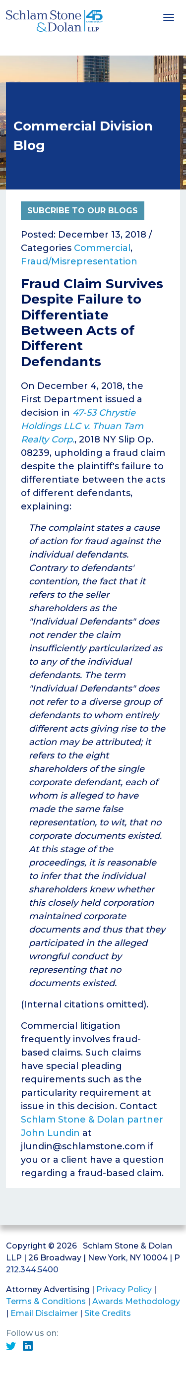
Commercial (102, 248)
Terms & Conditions (46, 1301)
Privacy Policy (124, 1289)
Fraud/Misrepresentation (79, 261)
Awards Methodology (136, 1301)
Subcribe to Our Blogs (82, 210)
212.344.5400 (32, 1269)
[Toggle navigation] (168, 16)
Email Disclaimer (44, 1313)
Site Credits (107, 1313)
